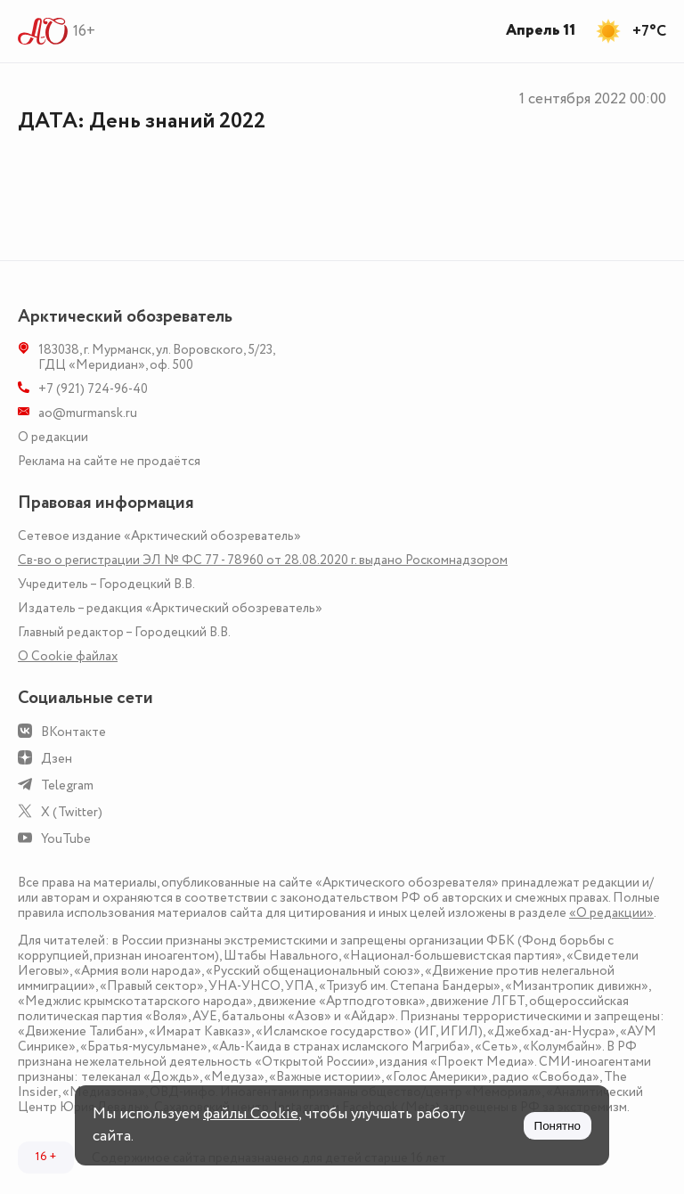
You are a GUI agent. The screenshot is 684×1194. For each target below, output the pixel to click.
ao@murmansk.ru (87, 413)
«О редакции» (611, 913)
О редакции (53, 437)
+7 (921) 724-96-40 (93, 389)
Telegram (67, 785)
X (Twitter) (71, 812)
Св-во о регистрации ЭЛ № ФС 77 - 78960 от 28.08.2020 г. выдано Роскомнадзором (263, 560)
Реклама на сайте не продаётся (109, 461)
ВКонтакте (73, 732)
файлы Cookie (250, 1113)
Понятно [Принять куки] (557, 1126)
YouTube (66, 838)
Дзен (56, 758)
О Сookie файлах (68, 656)
